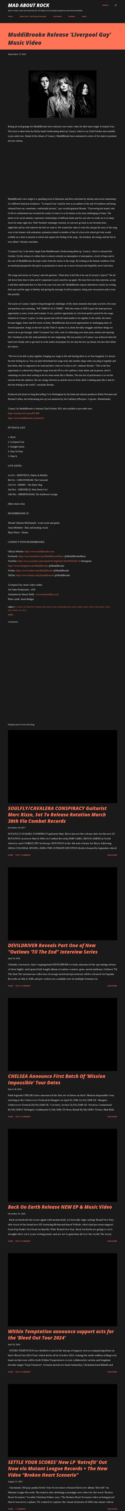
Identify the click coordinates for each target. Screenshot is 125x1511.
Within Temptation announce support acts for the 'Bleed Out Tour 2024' (61, 1334)
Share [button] (10, 615)
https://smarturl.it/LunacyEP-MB (23, 413)
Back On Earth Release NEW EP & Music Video (60, 1207)
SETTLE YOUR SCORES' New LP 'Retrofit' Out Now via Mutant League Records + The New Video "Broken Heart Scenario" (57, 1468)
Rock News (13, 610)
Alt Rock (19, 607)
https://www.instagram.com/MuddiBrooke (28, 565)
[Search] (105, 5)
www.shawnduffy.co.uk (47, 594)
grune (38, 607)
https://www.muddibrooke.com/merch (26, 418)
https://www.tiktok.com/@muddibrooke (35, 575)
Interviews (57, 16)
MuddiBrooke (64, 607)
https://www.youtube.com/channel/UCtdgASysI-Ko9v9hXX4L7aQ (50, 561)
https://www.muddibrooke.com (39, 551)
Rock (107, 607)
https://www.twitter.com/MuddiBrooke (34, 570)
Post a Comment (23, 855)
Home (10, 16)
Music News (77, 607)
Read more (112, 855)
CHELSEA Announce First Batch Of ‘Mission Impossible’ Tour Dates (56, 1079)
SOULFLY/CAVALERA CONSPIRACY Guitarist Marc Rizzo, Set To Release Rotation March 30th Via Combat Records (57, 814)
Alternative (29, 607)
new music (99, 607)
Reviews (72, 16)
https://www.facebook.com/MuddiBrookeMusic (41, 556)
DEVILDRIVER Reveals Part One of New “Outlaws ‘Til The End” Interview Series (53, 948)
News (84, 16)
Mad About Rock (28, 5)
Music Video (88, 607)
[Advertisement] (62, 702)
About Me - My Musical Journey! (33, 16)
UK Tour (22, 610)
